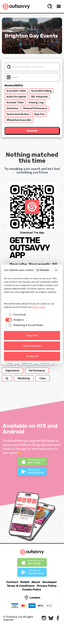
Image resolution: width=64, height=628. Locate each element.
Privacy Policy (47, 585)
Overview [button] (42, 269)
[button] (56, 270)
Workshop (24, 378)
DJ (7, 378)
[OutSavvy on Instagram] (44, 618)
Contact (12, 582)
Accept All (32, 356)
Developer (49, 582)
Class (42, 378)
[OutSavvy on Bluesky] (51, 618)
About (35, 582)
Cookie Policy (31, 589)
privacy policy (39, 307)
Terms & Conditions (21, 585)
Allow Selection (32, 345)
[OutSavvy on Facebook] (58, 618)
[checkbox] (15, 315)
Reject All (32, 335)
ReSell (24, 582)
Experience (12, 370)
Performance (37, 370)
